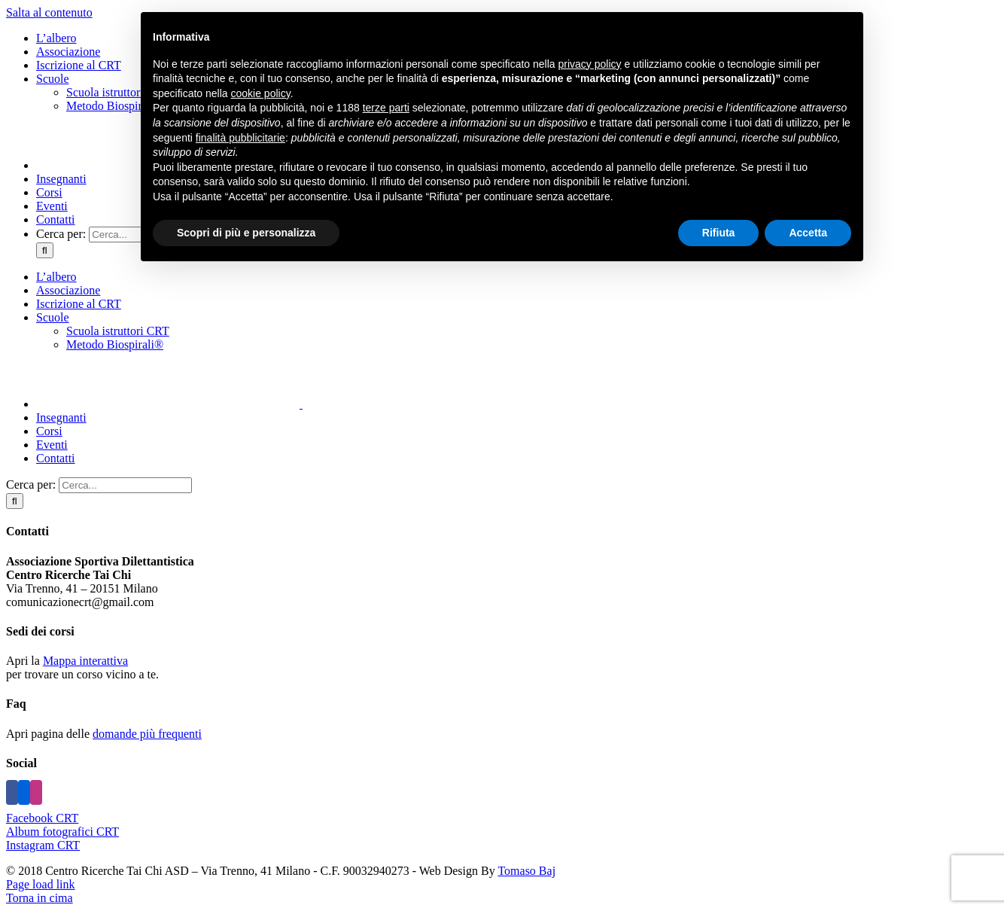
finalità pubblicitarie (240, 138)
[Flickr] (24, 792)
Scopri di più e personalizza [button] (246, 233)
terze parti (386, 108)
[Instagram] (36, 792)
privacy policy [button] (590, 64)
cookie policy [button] (261, 93)
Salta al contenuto (49, 12)
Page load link (40, 884)
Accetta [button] (808, 233)
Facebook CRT (42, 818)
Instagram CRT (43, 845)
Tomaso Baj (526, 870)
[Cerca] (44, 250)
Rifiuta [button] (718, 233)
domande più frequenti (147, 733)
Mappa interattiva (85, 660)
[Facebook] (12, 792)
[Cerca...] (125, 485)
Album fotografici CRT (62, 831)
